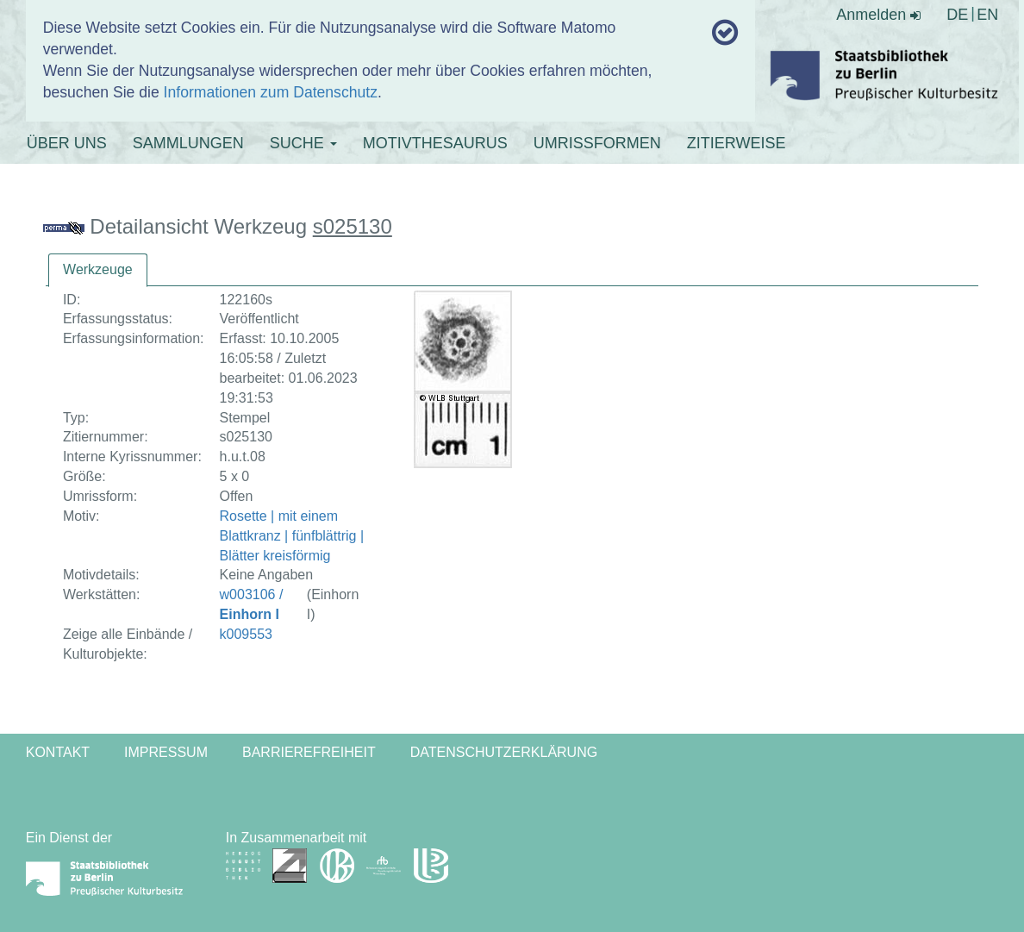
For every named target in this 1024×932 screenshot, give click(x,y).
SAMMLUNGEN (188, 143)
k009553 (246, 634)
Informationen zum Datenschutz (271, 92)
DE (957, 14)
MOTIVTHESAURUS (435, 143)
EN (987, 14)
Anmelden (878, 14)
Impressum (166, 752)
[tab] (97, 270)
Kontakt (58, 752)
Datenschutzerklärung (504, 752)
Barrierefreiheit (309, 752)
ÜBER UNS (67, 143)
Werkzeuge (98, 269)
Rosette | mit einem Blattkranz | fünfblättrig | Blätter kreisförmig (292, 536)
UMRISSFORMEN (597, 143)
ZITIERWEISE (736, 143)
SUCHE (303, 143)
